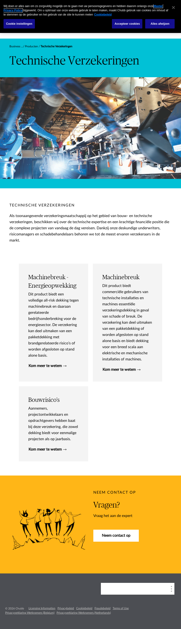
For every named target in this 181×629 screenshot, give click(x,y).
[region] (90, 16)
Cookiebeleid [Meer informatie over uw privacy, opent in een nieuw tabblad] (103, 14)
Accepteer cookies (127, 23)
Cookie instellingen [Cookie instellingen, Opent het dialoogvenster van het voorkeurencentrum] (19, 23)
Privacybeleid (66, 608)
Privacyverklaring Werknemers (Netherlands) (84, 612)
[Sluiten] (173, 7)
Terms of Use (121, 608)
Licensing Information (42, 608)
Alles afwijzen (160, 23)
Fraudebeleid (103, 608)
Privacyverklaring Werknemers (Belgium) (29, 612)
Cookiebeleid (84, 608)
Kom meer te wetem (47, 366)
